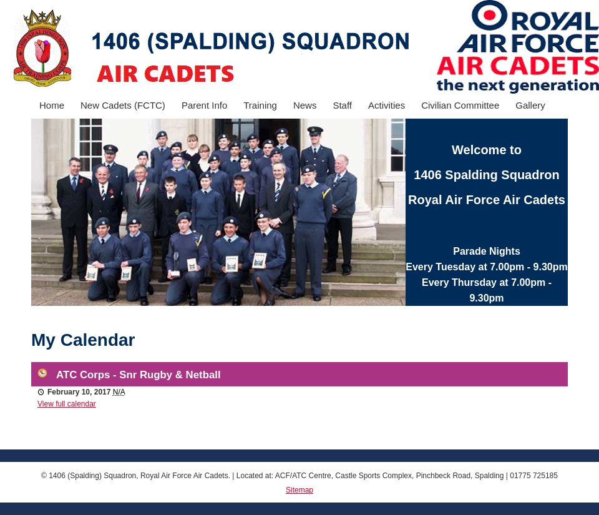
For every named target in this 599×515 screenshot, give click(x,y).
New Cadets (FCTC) (122, 105)
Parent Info (204, 105)
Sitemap (299, 490)
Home (51, 105)
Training (260, 105)
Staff (342, 105)
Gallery (530, 105)
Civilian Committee (460, 105)
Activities (386, 105)
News (305, 105)
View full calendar (66, 404)
